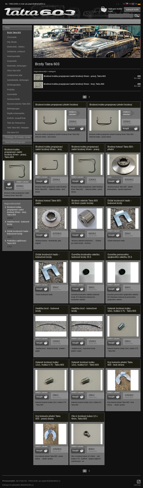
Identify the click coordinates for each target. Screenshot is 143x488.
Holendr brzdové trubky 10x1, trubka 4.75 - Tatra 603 (122, 309)
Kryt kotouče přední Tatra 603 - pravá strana (47, 417)
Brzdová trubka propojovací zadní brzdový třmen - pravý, (86, 148)
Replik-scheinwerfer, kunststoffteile (16, 114)
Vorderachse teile (14, 75)
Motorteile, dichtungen (16, 66)
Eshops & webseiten (11, 485)
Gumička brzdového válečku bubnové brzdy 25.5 (86, 255)
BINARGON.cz (27, 485)
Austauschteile (13, 99)
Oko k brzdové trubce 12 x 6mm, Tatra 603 (85, 417)
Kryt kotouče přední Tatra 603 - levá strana (120, 363)
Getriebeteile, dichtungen (18, 80)
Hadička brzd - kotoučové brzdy (84, 309)
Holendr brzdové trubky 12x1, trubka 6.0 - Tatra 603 (85, 363)
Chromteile (12, 37)
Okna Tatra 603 (13, 70)
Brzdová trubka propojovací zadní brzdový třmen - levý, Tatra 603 (17, 211)
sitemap (137, 485)
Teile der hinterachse (16, 123)
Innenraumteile (13, 56)
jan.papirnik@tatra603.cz (35, 4)
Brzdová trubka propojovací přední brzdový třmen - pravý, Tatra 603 (111, 105)
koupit (9, 187)
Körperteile (12, 61)
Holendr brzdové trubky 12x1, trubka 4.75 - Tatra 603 (49, 363)
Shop (7, 28)
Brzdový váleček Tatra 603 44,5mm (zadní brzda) (85, 201)
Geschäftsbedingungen (15, 142)
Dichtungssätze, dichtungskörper (14, 85)
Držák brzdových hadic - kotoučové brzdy (18, 232)
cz (125, 4)
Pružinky (11, 89)
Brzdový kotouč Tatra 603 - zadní (48, 201)
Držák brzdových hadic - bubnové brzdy (119, 201)
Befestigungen (13, 108)
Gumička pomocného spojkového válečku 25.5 (120, 255)
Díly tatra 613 (13, 132)
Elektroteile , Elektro (16, 47)
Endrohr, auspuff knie (16, 118)
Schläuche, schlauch (16, 51)
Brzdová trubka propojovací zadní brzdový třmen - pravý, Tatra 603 (15, 153)
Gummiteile (12, 94)
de (137, 4)
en (131, 4)
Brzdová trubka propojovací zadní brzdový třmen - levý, (49, 148)
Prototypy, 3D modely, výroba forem (18, 138)
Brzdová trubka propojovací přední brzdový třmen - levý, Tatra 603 (56, 105)
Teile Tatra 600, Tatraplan (18, 128)
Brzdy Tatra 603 (14, 32)
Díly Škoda (12, 42)
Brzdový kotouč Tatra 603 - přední (121, 148)
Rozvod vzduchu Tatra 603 (18, 104)
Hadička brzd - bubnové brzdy (47, 309)
